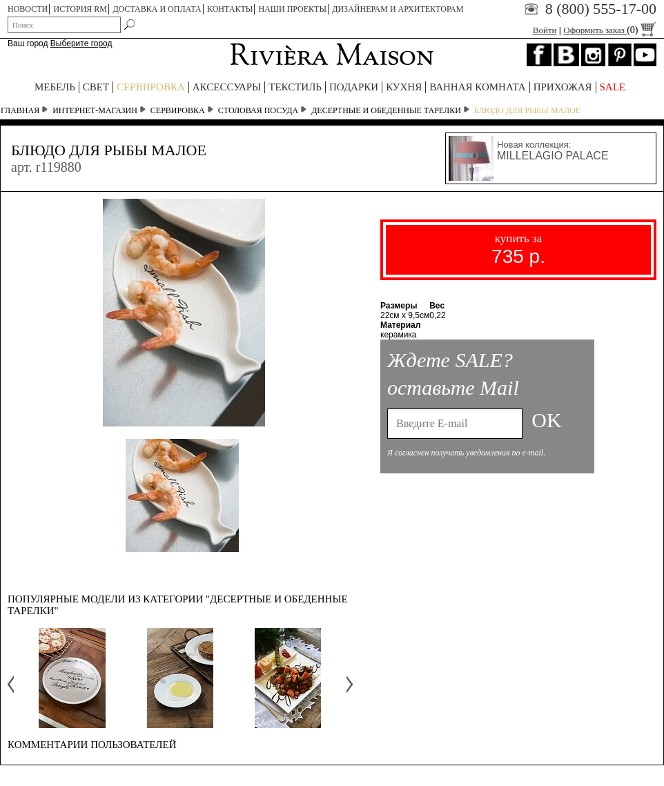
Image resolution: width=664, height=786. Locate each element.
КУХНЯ (404, 86)
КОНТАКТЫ (230, 9)
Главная (20, 110)
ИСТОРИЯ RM (81, 9)
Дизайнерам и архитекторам (397, 9)
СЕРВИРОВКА (151, 86)
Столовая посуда (258, 110)
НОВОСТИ (28, 9)
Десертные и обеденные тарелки (386, 110)
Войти (545, 30)
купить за (518, 249)
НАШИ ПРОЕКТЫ (292, 9)
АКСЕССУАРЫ (227, 86)
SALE (613, 86)
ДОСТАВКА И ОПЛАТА (157, 9)
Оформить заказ (609, 30)
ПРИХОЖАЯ (563, 86)
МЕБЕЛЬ (55, 86)
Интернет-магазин (94, 110)
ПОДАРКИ (353, 86)
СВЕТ (96, 86)
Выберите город (81, 43)
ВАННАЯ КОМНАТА (477, 86)
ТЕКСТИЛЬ (295, 86)
